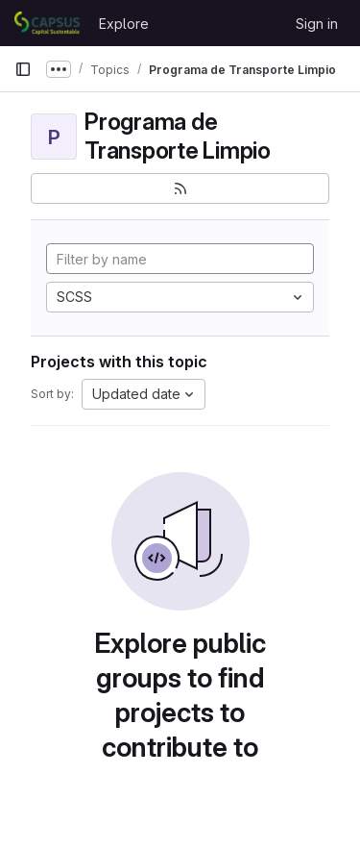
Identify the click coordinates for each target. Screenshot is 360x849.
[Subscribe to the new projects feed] (180, 188)
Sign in (317, 23)
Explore (124, 23)
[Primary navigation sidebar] (23, 69)
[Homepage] (47, 23)
